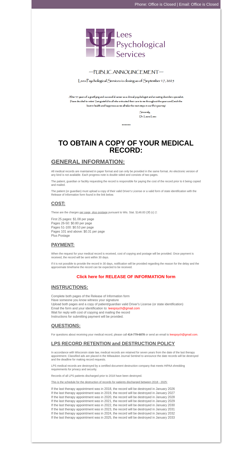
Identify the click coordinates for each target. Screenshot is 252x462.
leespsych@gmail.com (124, 308)
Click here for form (126, 276)
